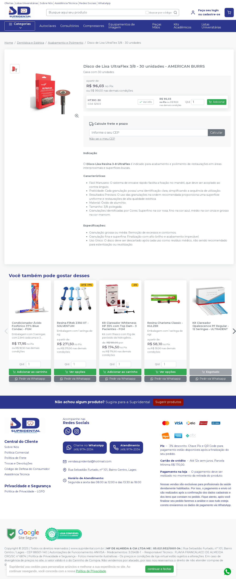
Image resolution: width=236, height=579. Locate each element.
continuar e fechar (159, 569)
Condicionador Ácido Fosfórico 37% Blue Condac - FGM (26, 326)
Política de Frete (15, 458)
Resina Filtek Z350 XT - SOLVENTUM (73, 324)
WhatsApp (104, 3)
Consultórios (69, 26)
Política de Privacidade (91, 571)
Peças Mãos (156, 26)
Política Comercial (16, 452)
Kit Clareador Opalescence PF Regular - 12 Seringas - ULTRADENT (210, 326)
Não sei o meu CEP (102, 138)
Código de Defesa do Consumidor (27, 469)
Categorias (20, 26)
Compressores (93, 26)
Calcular (216, 132)
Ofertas (8, 3)
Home (8, 42)
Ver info (145, 102)
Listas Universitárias (26, 3)
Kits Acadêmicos (182, 26)
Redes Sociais (87, 3)
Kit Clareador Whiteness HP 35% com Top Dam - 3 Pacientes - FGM (119, 326)
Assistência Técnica (66, 3)
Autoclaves (47, 26)
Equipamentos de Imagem (121, 26)
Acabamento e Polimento (65, 42)
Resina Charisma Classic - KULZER (165, 324)
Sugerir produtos (168, 402)
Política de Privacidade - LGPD (24, 491)
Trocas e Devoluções (18, 463)
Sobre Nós (46, 3)
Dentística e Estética (30, 42)
